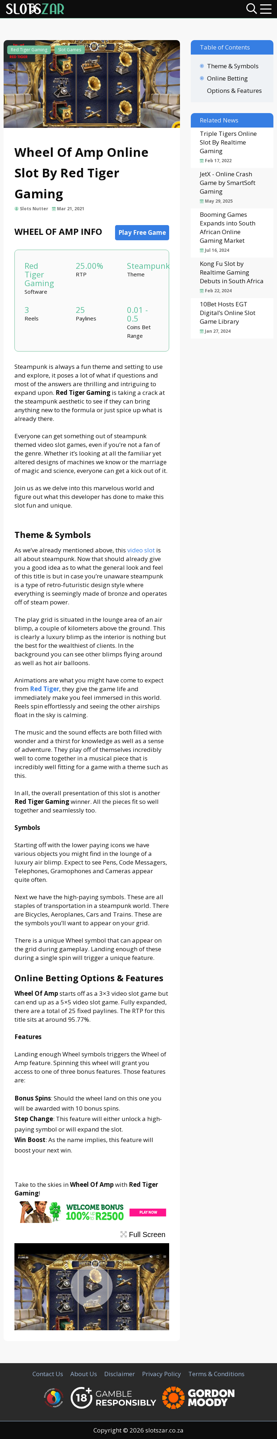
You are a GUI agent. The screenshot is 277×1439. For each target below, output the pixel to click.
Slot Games (69, 50)
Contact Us (47, 1374)
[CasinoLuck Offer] (91, 1220)
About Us (83, 1374)
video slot (141, 550)
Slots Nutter (34, 209)
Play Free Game (142, 232)
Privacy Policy (161, 1374)
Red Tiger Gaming (29, 50)
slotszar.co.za (164, 1430)
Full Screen (143, 1234)
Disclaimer (119, 1374)
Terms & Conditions (216, 1374)
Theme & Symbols (233, 66)
